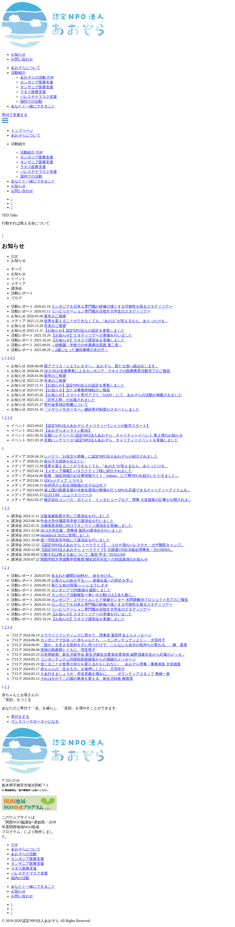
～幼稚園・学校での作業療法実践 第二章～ (86, 345)
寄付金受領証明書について (66, 405)
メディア (18, 283)
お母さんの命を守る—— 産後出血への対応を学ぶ (92, 580)
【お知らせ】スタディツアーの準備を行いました (91, 335)
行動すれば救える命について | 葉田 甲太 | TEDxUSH (82, 554)
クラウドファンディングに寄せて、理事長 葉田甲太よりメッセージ (95, 635)
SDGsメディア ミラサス (63, 480)
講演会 (16, 288)
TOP (14, 256)
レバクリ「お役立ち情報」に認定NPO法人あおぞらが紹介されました (101, 456)
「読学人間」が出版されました (69, 400)
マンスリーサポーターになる (35, 721)
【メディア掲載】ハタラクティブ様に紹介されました (88, 471)
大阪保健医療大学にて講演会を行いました (75, 516)
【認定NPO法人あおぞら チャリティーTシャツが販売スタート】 (97, 426)
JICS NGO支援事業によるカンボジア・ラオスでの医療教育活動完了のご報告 (107, 371)
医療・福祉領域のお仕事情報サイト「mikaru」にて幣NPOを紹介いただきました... (111, 476)
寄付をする (20, 717)
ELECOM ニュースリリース (68, 495)
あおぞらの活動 (24, 854)
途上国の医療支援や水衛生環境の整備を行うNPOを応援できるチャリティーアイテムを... (117, 490)
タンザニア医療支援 (36, 87)
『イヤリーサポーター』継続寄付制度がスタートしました (92, 409)
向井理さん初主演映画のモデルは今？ (75, 485)
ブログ (16, 298)
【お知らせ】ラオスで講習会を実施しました (88, 340)
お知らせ (18, 54)
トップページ (22, 131)
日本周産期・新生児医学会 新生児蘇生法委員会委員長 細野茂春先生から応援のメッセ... (112, 654)
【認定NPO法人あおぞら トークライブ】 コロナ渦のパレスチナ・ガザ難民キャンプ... (112, 545)
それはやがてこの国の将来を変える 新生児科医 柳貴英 (86, 679)
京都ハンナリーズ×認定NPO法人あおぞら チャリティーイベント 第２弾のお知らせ (113, 435)
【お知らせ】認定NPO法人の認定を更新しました (84, 330)
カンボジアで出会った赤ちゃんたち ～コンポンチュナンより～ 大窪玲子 (102, 640)
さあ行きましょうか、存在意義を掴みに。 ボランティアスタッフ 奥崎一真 (105, 674)
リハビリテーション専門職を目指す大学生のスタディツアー (101, 311)
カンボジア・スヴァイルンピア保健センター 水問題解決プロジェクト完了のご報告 (119, 600)
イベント (18, 279)
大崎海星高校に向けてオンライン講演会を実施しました (86, 526)
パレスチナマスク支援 (38, 97)
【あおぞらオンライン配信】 (68, 430)
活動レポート (22, 293)
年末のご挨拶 (55, 326)
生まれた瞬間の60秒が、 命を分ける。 (83, 576)
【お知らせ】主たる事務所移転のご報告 (77, 390)
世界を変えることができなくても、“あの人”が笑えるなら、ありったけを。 (106, 321)
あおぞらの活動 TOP (37, 77)
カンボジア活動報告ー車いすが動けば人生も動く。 (93, 595)
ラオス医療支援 (33, 92)
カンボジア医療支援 (36, 82)
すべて (16, 269)
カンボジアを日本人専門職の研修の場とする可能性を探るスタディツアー (112, 306)
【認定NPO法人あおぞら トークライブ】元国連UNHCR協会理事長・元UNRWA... (106, 550)
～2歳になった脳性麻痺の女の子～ (79, 350)
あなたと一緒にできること (33, 106)
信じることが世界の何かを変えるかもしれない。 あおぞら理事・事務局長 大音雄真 (110, 664)
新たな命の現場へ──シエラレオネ (79, 585)
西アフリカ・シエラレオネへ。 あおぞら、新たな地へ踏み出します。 (101, 366)
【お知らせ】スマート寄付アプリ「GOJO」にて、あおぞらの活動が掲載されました (113, 395)
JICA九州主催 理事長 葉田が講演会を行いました (81, 530)
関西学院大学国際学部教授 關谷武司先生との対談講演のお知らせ (94, 559)
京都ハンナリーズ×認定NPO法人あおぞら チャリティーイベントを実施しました (111, 440)
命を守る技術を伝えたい (64, 461)
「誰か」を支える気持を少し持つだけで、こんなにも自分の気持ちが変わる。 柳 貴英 (113, 645)
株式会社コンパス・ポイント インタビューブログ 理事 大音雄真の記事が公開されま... (117, 500)
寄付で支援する (15, 115)
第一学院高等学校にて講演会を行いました (75, 540)
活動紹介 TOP (31, 152)
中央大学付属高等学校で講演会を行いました (77, 521)
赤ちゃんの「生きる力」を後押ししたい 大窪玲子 (82, 669)
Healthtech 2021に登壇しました (65, 535)
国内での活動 (31, 101)
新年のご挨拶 (55, 316)
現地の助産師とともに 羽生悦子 (67, 650)
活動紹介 (18, 73)
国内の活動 (20, 878)
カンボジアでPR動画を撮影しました (81, 590)
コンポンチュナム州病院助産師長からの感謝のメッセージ (88, 659)
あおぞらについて (25, 68)
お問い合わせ (22, 59)
